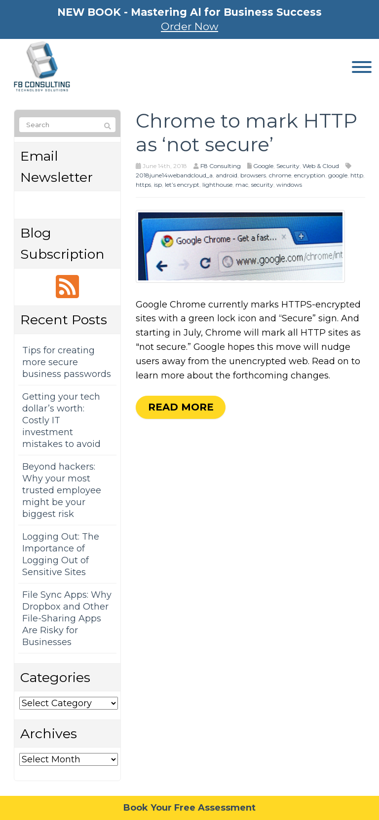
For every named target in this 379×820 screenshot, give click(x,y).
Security (288, 166)
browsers (253, 175)
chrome (280, 175)
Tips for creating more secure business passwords (66, 362)
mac (241, 184)
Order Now (189, 26)
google (337, 175)
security (262, 184)
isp (158, 184)
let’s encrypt (182, 184)
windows (289, 184)
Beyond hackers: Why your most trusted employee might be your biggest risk (61, 490)
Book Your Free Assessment (189, 807)
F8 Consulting (220, 166)
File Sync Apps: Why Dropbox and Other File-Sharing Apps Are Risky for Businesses (67, 618)
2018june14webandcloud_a (174, 175)
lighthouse (217, 184)
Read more (181, 407)
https (143, 184)
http (356, 175)
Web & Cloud (321, 166)
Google (263, 166)
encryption (309, 175)
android (226, 175)
